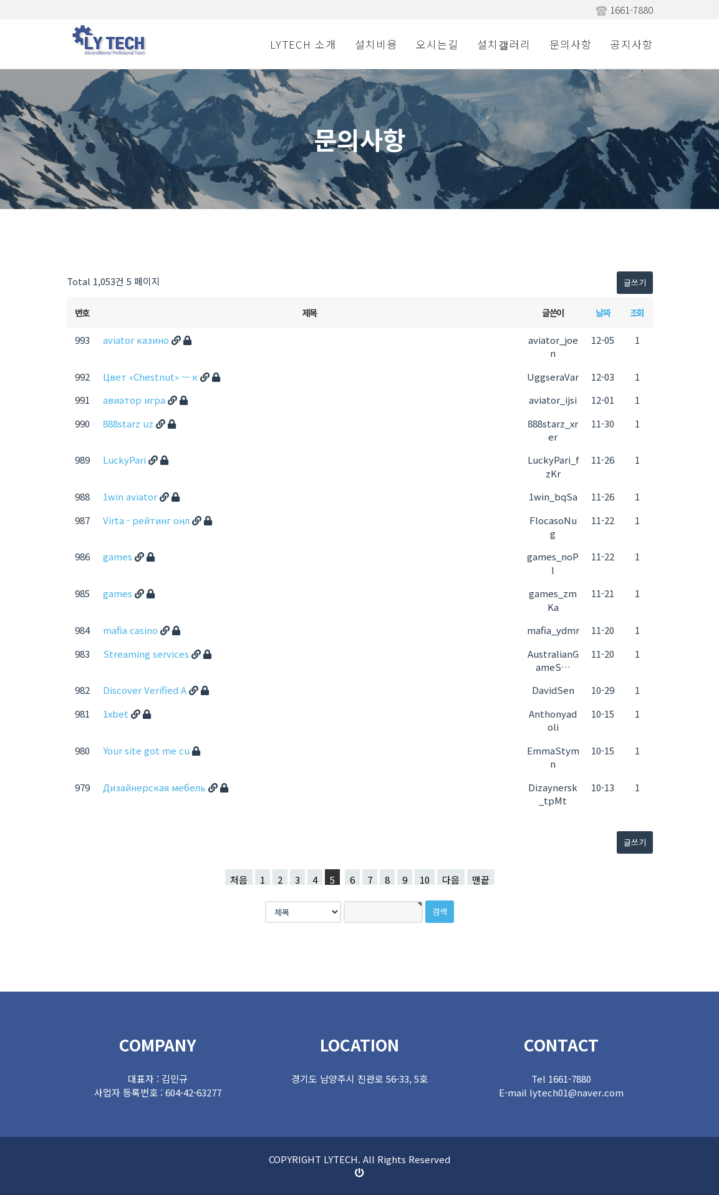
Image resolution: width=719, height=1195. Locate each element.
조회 (637, 312)
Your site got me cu (147, 750)
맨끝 (481, 879)
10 (425, 879)
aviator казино (137, 339)
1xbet (117, 713)
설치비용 (376, 44)
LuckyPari (125, 459)
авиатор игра (135, 399)
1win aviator (131, 496)
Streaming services (147, 653)
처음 (239, 879)
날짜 (603, 312)
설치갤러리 (504, 44)
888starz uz (129, 423)
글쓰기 (635, 282)
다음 (451, 879)
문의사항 (570, 44)
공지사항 (631, 44)
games (119, 556)
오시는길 (437, 44)
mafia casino (131, 630)
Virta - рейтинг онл (147, 520)
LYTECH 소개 (303, 44)
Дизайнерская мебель (155, 787)
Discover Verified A (146, 689)
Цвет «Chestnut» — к (151, 376)
